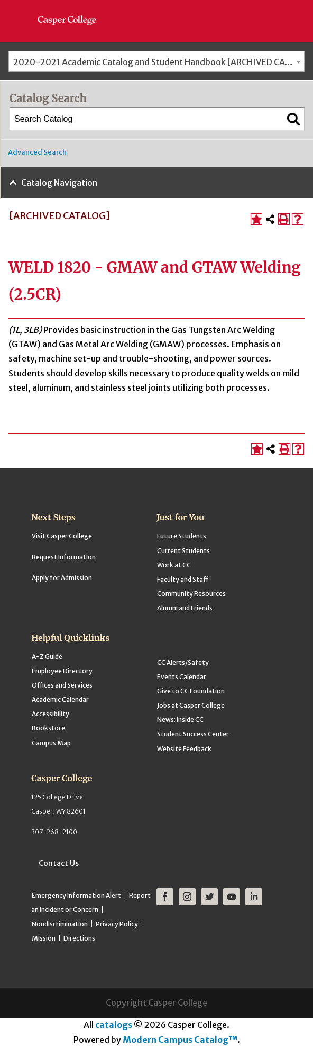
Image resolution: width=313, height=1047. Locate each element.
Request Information (64, 557)
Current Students (183, 551)
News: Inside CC (180, 720)
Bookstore (48, 728)
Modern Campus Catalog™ (180, 1039)
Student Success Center (193, 734)
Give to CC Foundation (191, 691)
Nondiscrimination (60, 924)
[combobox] (156, 61)
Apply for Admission (62, 578)
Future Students (181, 536)
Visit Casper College (62, 536)
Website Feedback (184, 749)
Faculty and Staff (182, 579)
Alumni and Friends (185, 608)
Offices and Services (62, 685)
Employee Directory (62, 671)
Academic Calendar (60, 699)
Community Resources (191, 594)
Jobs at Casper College (191, 705)
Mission (44, 938)
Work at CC (174, 565)
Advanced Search (37, 152)
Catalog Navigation (59, 182)
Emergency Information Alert (76, 895)
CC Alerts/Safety (183, 662)
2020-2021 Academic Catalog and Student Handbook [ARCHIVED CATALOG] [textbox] (158, 62)
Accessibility (50, 714)
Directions (79, 938)
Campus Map (51, 743)
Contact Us (59, 863)
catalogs (113, 1024)
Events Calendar (181, 677)
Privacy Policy (117, 924)
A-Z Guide (47, 657)
